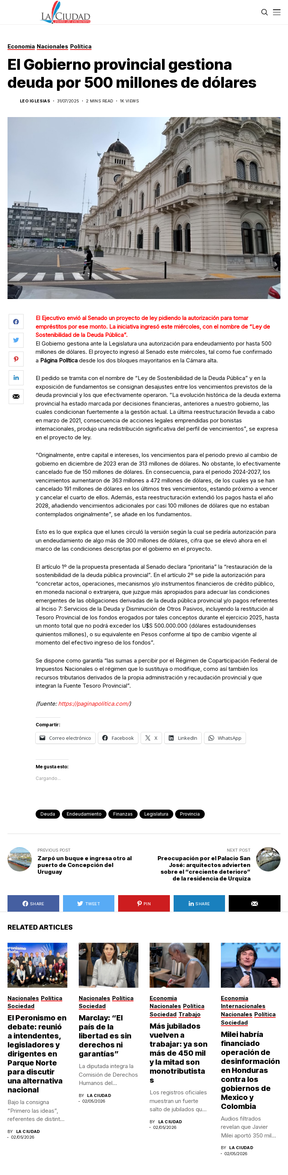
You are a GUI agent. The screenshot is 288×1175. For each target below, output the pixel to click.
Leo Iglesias (35, 101)
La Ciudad (28, 1131)
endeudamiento (84, 814)
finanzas (123, 814)
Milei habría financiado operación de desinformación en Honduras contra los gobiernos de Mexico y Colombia (250, 1070)
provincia (190, 814)
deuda (47, 814)
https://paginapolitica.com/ (93, 703)
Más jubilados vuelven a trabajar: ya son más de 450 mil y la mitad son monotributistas (178, 1053)
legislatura (156, 814)
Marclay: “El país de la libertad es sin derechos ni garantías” (105, 1035)
